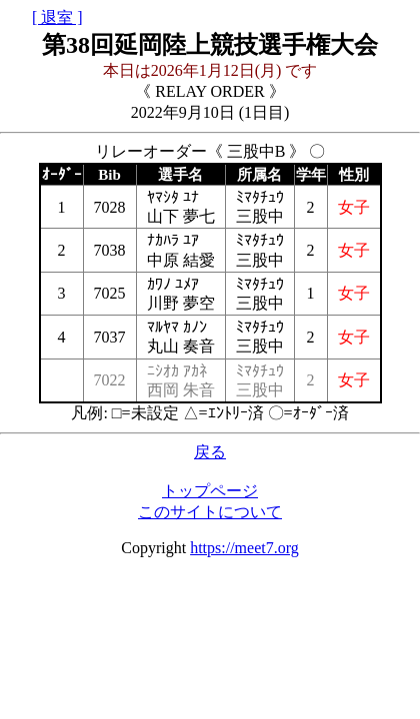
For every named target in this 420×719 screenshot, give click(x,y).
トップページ (210, 490)
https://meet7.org (244, 547)
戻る (210, 451)
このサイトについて (210, 511)
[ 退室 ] (57, 17)
